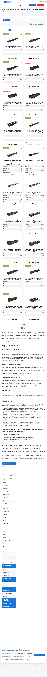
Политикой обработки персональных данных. (11, 657)
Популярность (26, 19)
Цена (19, 20)
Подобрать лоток (32, 4)
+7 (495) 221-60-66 (22, 4)
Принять (39, 654)
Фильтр (6, 19)
